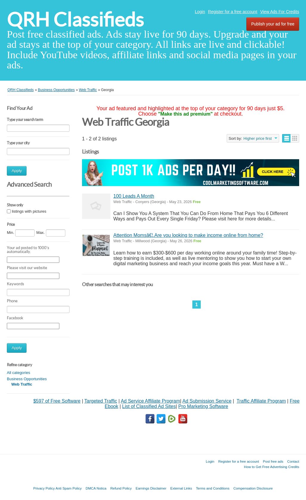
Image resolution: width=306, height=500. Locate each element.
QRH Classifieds (75, 19)
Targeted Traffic (100, 401)
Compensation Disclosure (253, 488)
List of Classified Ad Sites (149, 406)
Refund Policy (121, 488)
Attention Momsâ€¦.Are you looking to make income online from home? (188, 235)
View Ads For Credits (279, 11)
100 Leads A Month (133, 196)
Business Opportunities (27, 379)
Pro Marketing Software (203, 406)
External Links (181, 488)
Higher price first (257, 138)
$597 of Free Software (57, 401)
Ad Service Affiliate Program (150, 401)
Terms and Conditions (212, 488)
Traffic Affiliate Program (261, 401)
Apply (17, 170)
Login (200, 11)
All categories (18, 372)
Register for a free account (232, 11)
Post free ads (273, 461)
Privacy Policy (44, 488)
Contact (293, 461)
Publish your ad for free (272, 24)
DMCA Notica (96, 488)
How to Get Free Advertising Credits (271, 467)
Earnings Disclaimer (151, 488)
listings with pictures (29, 211)
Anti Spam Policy (68, 488)
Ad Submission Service (207, 401)
